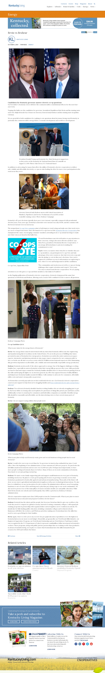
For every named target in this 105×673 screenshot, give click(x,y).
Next (77, 537)
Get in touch (85, 641)
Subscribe (14, 622)
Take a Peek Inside (30, 622)
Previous (11, 537)
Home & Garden (70, 7)
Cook (80, 7)
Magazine (85, 4)
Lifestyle (60, 7)
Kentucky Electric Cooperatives (66, 231)
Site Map (30, 663)
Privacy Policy (17, 663)
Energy (87, 7)
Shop (78, 4)
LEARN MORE (51, 650)
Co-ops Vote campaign (27, 229)
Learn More (33, 647)
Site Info (24, 663)
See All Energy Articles (44, 537)
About (92, 4)
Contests (66, 4)
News (94, 7)
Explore (51, 7)
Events (73, 4)
